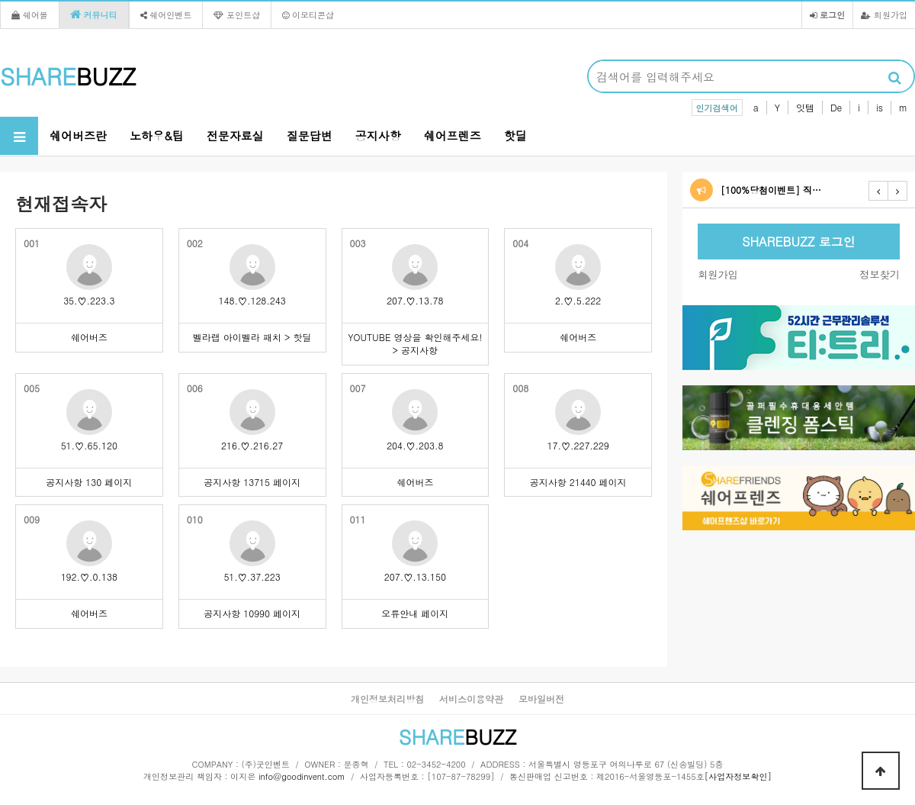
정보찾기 (879, 274)
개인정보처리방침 (387, 699)
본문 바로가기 (0, 0)
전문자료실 (235, 135)
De (836, 107)
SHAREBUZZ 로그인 (798, 241)
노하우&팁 (157, 135)
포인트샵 (237, 14)
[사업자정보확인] (738, 776)
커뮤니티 (93, 14)
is (879, 107)
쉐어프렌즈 (452, 135)
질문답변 (309, 135)
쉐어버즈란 (78, 135)
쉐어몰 (29, 14)
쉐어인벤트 (166, 14)
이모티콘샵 (308, 14)
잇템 (805, 107)
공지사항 (378, 135)
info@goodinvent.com (301, 776)
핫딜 (515, 135)
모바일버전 (541, 699)
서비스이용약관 (471, 699)
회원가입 (884, 14)
